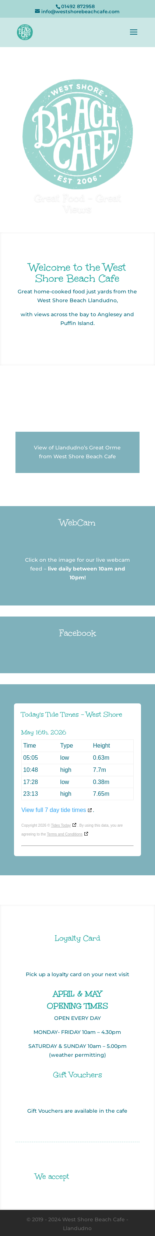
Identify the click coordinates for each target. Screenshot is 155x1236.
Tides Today (61, 825)
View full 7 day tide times (53, 810)
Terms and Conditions (64, 834)
